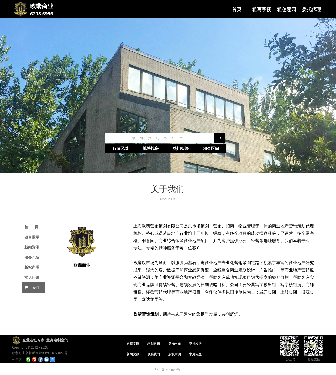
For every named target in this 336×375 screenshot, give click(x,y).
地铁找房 (151, 148)
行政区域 (120, 148)
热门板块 (181, 148)
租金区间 (211, 148)
